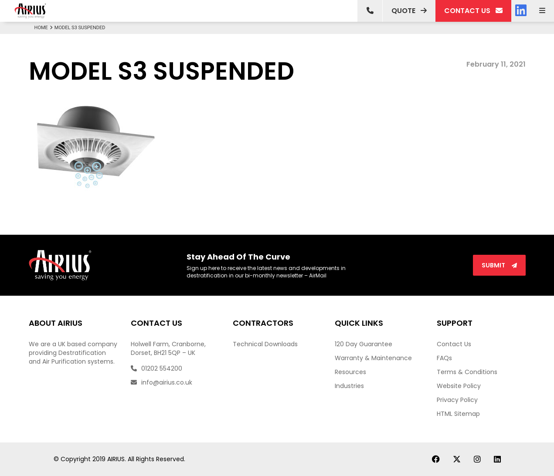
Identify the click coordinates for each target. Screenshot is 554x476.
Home (44, 27)
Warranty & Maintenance (373, 358)
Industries (349, 385)
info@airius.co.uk (161, 382)
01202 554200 (156, 368)
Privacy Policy (457, 399)
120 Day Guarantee (363, 344)
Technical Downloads (265, 344)
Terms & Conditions (467, 372)
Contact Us (454, 344)
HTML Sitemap (458, 413)
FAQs (444, 358)
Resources (350, 372)
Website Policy (459, 385)
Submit (499, 265)
